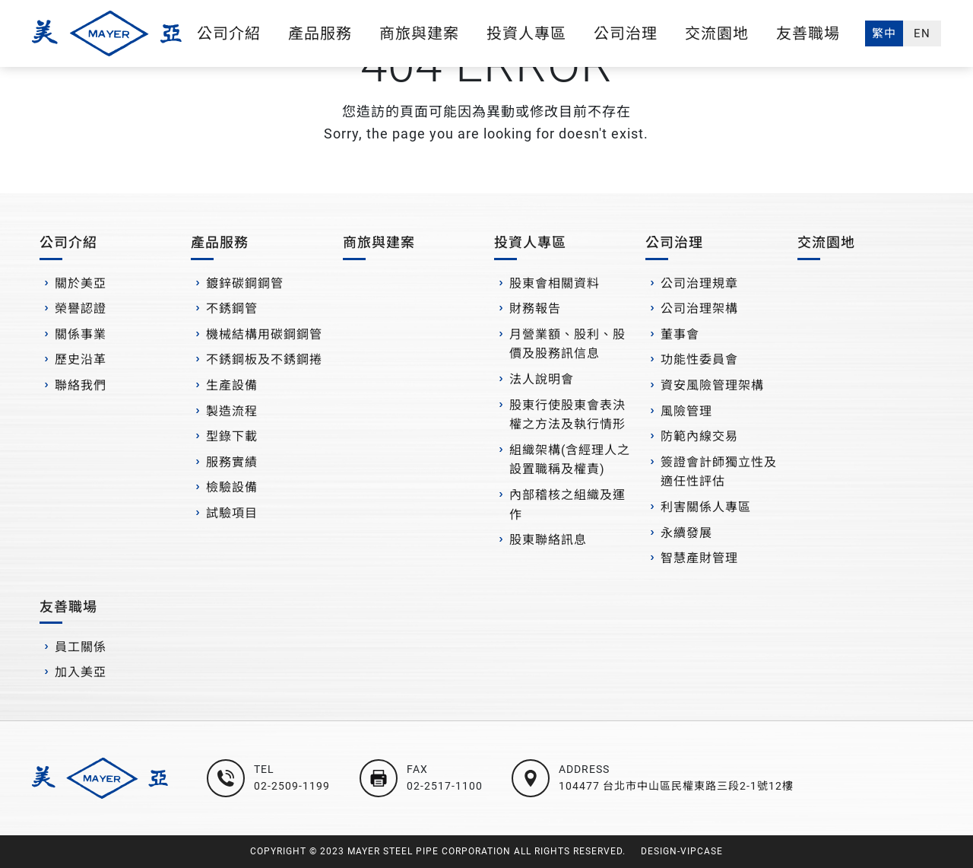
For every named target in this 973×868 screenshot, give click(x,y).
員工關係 (80, 647)
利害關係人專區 (706, 507)
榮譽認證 (80, 308)
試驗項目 (232, 513)
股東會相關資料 (554, 283)
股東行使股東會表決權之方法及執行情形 (567, 415)
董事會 (680, 334)
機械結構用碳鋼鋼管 (264, 334)
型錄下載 (232, 436)
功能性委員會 (699, 359)
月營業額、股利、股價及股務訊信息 (567, 344)
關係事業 (80, 334)
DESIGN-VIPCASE (682, 851)
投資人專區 (526, 33)
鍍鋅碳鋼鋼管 (245, 283)
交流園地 (717, 33)
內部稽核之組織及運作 (567, 505)
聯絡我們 (80, 385)
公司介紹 (229, 33)
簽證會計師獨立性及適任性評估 (719, 472)
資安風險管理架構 (712, 385)
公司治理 (626, 33)
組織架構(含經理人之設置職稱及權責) (569, 460)
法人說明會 (541, 379)
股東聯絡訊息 (548, 540)
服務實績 (232, 462)
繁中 (884, 33)
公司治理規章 (699, 283)
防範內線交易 (699, 436)
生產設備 (232, 385)
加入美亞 (80, 672)
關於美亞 (80, 283)
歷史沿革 (80, 359)
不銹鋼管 (232, 308)
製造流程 (232, 411)
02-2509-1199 (292, 786)
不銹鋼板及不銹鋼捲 (264, 359)
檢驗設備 (232, 487)
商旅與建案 (419, 33)
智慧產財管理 (699, 558)
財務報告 (535, 308)
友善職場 (808, 33)
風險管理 (686, 411)
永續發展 (686, 533)
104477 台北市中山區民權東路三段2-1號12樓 (676, 786)
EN (922, 33)
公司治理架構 (699, 308)
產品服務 (320, 33)
